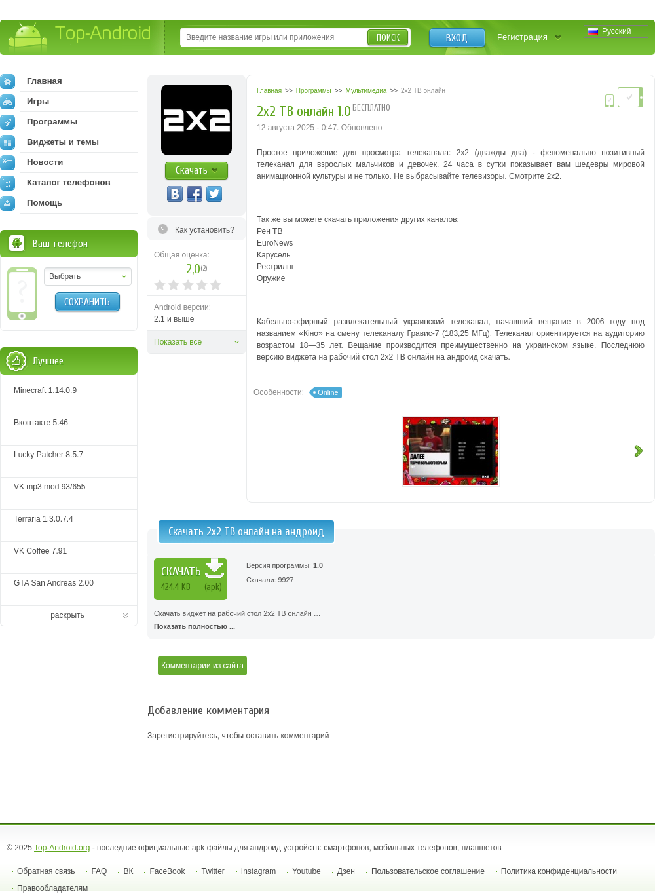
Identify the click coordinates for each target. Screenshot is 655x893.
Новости (31, 162)
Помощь (31, 203)
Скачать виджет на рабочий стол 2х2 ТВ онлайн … (401, 621)
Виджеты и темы (49, 142)
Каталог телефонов (55, 183)
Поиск (388, 37)
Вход (457, 38)
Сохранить (87, 302)
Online (328, 392)
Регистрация (522, 37)
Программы (38, 122)
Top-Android (80, 38)
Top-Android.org (62, 847)
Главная (31, 81)
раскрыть (67, 615)
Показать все (178, 342)
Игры (24, 101)
